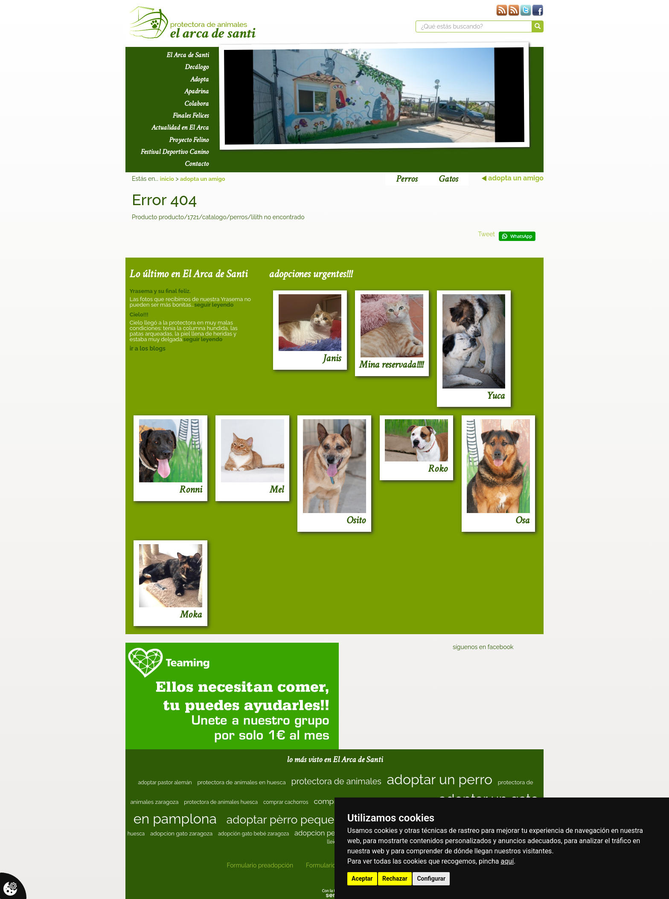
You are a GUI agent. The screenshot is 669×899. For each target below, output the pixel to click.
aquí (507, 861)
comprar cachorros (285, 802)
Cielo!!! (139, 314)
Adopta (199, 79)
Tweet (486, 234)
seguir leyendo (213, 305)
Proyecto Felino (189, 140)
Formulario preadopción (260, 865)
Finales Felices (191, 115)
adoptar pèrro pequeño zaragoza (312, 819)
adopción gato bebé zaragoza (253, 834)
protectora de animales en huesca (241, 782)
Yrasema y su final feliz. (160, 291)
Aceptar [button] (362, 878)
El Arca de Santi (187, 55)
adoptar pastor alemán (165, 783)
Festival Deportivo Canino (175, 152)
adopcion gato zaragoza (181, 833)
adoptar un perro (439, 779)
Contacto (197, 163)
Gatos (448, 179)
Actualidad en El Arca (180, 127)
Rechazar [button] (394, 878)
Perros (406, 179)
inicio (167, 179)
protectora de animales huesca (221, 802)
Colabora (196, 103)
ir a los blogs (148, 348)
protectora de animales (336, 781)
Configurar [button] (431, 878)
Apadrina (196, 91)
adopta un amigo (202, 179)
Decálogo (197, 67)
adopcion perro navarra (332, 833)
